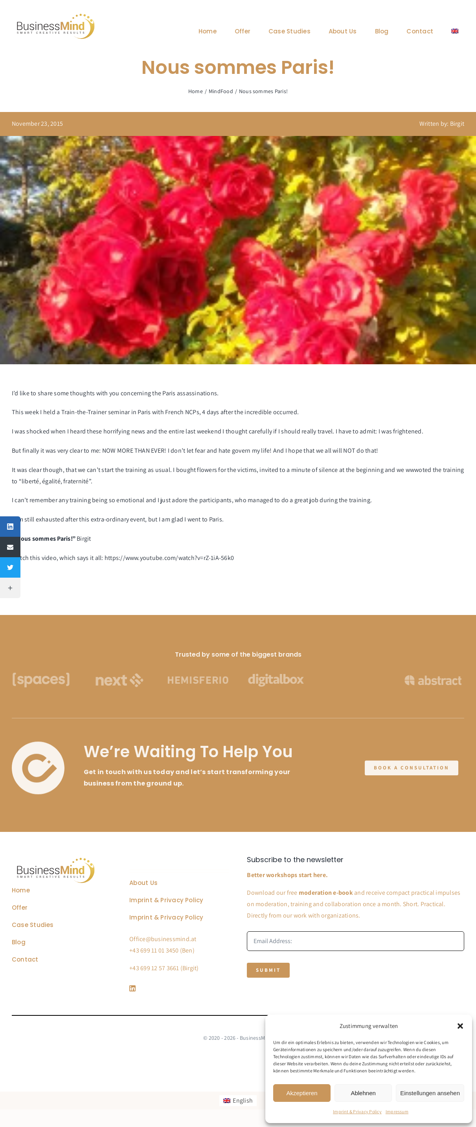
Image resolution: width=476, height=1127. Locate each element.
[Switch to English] (238, 1100)
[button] (460, 1026)
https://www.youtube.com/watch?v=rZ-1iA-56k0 (169, 558)
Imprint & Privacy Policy (357, 1111)
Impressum (397, 1111)
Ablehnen (363, 1093)
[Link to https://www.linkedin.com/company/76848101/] (177, 988)
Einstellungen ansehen (430, 1093)
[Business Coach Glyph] (56, 859)
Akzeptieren (301, 1093)
